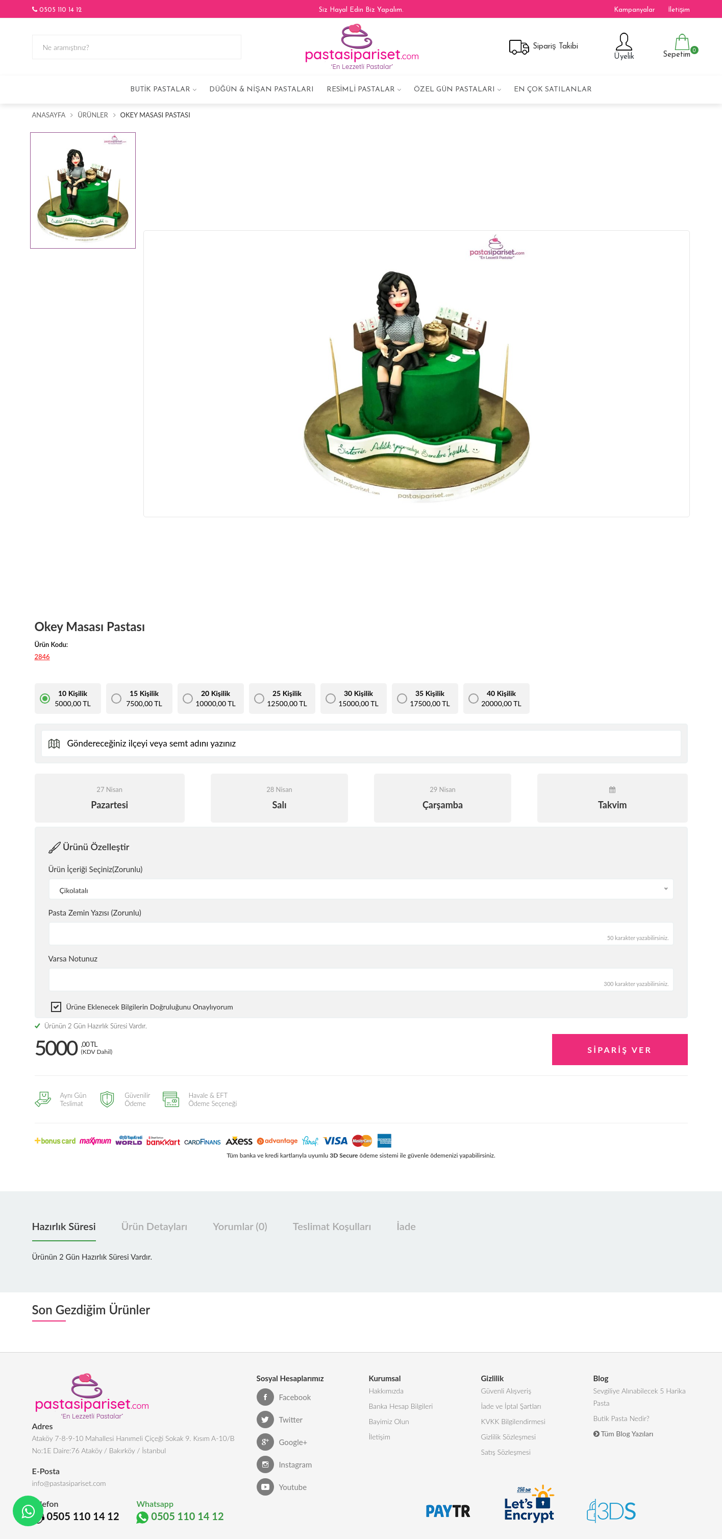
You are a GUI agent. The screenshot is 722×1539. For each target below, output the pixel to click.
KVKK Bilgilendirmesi (513, 1421)
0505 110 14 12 (57, 9)
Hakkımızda (386, 1390)
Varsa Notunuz (73, 958)
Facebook (284, 1397)
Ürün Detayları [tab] (154, 1226)
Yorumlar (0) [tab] (240, 1226)
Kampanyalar (634, 10)
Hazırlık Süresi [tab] (64, 1226)
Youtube (282, 1487)
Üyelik (622, 46)
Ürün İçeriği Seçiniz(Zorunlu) (95, 869)
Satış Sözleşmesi (506, 1452)
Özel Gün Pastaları (454, 89)
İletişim (679, 10)
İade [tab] (405, 1226)
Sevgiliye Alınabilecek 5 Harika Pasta (639, 1396)
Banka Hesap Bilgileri (401, 1406)
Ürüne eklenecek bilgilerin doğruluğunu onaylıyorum (149, 1006)
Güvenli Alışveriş (506, 1390)
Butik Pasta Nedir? (621, 1418)
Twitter (280, 1419)
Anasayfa (49, 115)
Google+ (282, 1442)
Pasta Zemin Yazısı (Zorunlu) (94, 912)
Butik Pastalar (160, 89)
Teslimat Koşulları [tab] (332, 1226)
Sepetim (675, 46)
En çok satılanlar (553, 89)
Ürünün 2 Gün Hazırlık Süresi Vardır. (91, 1026)
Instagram (284, 1464)
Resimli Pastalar (361, 89)
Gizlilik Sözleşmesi (508, 1436)
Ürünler (93, 115)
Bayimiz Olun (389, 1421)
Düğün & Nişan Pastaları (261, 89)
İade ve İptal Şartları (511, 1406)
